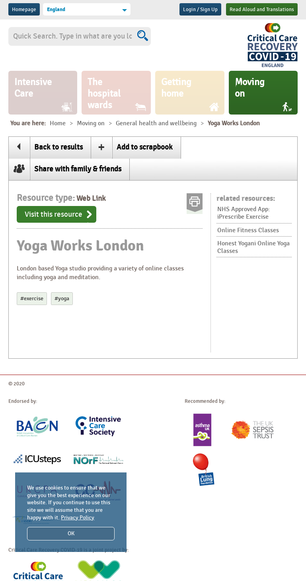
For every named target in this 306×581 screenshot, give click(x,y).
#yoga (62, 298)
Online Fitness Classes (248, 230)
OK (71, 533)
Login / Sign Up (200, 9)
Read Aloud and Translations (262, 9)
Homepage (24, 9)
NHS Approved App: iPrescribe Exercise (243, 213)
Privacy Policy (77, 517)
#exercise (31, 298)
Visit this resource (53, 214)
